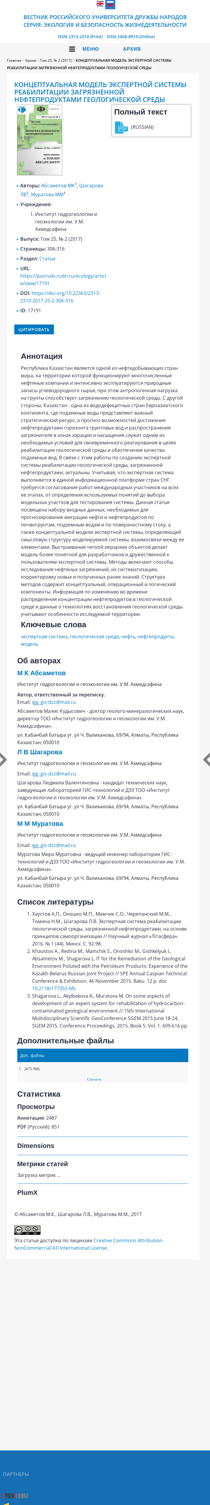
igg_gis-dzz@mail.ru (54, 702)
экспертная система (44, 636)
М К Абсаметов (41, 673)
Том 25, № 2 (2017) (56, 60)
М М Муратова (40, 823)
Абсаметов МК (58, 185)
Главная (14, 60)
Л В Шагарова (40, 752)
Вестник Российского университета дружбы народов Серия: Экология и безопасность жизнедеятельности (105, 20)
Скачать (94, 1079)
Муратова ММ (47, 194)
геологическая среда (94, 636)
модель (29, 644)
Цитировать (34, 329)
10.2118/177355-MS (54, 988)
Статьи (47, 258)
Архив (132, 49)
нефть (128, 636)
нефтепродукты (156, 636)
